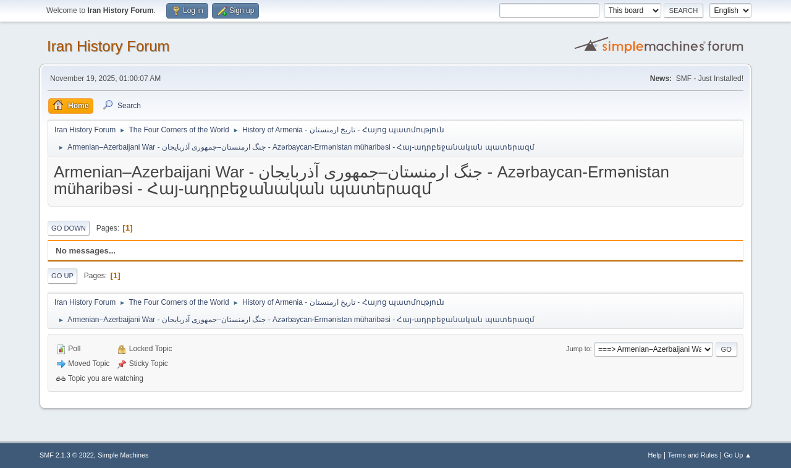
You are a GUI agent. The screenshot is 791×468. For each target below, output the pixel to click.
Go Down (68, 228)
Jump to (578, 348)
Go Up (62, 275)
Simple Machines (123, 455)
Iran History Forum (108, 46)
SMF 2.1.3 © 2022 (67, 455)
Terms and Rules (693, 455)
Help (655, 455)
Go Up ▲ (737, 455)
